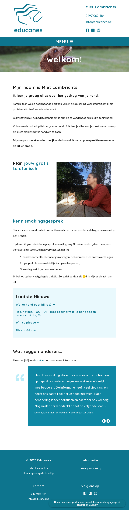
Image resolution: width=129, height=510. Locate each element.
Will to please (27, 322)
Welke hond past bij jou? (35, 304)
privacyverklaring (90, 468)
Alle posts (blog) (26, 330)
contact (40, 360)
